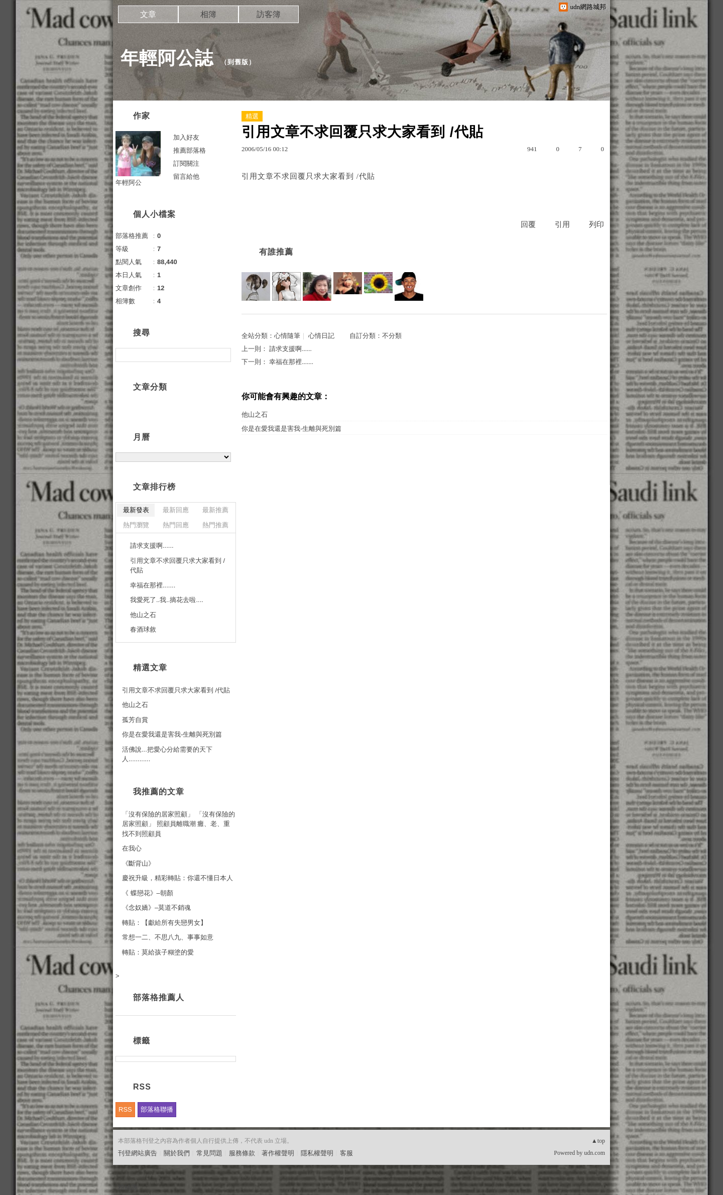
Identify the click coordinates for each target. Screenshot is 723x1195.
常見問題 (209, 1153)
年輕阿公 (128, 182)
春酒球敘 (143, 629)
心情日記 (321, 335)
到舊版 (238, 62)
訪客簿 (269, 14)
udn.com (594, 1152)
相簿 (208, 14)
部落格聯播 (157, 1109)
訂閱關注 (186, 163)
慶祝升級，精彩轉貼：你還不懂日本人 (177, 878)
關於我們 (177, 1153)
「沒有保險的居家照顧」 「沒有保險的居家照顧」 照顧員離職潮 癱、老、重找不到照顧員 (178, 824)
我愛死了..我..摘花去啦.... (166, 600)
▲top (598, 1140)
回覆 (528, 224)
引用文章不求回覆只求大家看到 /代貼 (177, 565)
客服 (346, 1153)
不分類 (392, 335)
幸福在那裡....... (291, 362)
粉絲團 (128, 1187)
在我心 (132, 848)
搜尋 (222, 355)
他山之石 (255, 414)
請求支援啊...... (290, 348)
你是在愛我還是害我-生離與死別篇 (291, 428)
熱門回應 (176, 525)
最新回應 (176, 510)
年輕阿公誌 (166, 58)
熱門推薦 (215, 525)
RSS (125, 1109)
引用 (562, 224)
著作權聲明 (278, 1153)
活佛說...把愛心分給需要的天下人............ (167, 754)
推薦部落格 (189, 150)
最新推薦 (215, 510)
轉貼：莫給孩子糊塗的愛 (158, 952)
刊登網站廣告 (137, 1153)
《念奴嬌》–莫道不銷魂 (156, 907)
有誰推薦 (276, 252)
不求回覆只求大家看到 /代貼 (324, 176)
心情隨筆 (287, 335)
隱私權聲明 (317, 1153)
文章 (148, 14)
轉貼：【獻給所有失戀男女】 (164, 922)
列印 (596, 224)
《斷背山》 (138, 863)
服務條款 (242, 1153)
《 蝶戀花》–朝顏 (147, 893)
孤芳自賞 (135, 720)
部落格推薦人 (158, 997)
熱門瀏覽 (136, 525)
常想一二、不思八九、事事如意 (167, 937)
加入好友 (186, 137)
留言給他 (186, 176)
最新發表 (136, 510)
